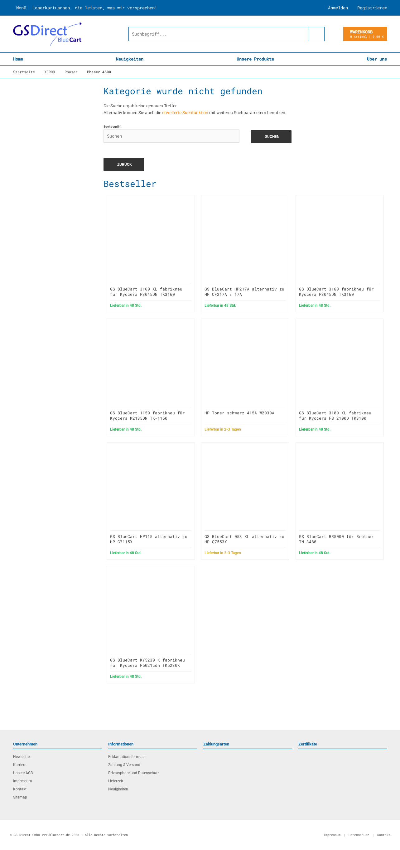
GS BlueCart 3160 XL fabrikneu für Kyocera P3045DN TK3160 (146, 291)
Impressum (22, 781)
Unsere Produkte (255, 59)
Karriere (19, 765)
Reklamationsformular (127, 757)
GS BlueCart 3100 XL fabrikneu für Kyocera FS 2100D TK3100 (335, 415)
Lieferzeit (115, 781)
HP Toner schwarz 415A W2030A (239, 413)
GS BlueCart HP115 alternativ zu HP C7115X (148, 539)
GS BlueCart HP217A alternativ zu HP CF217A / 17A (244, 291)
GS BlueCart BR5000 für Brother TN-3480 (336, 539)
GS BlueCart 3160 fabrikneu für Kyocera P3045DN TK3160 (336, 291)
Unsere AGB (23, 773)
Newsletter (22, 757)
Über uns (377, 59)
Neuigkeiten (129, 59)
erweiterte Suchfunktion (185, 112)
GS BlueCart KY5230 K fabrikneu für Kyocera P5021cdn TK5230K (147, 662)
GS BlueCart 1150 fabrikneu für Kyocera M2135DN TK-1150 (147, 415)
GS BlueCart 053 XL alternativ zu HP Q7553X (244, 539)
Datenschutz (359, 835)
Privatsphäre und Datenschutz (133, 773)
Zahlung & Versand (124, 765)
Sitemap (20, 797)
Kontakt (20, 789)
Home (18, 59)
